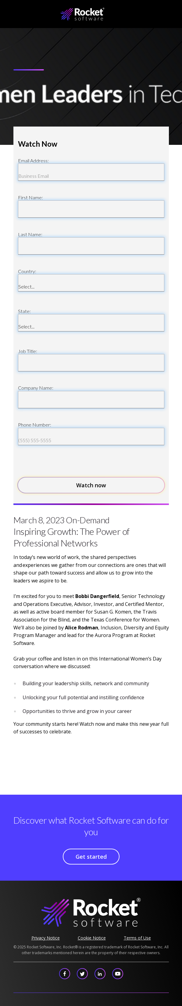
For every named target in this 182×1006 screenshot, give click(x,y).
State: (24, 311)
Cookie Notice (92, 938)
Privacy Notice (45, 938)
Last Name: (30, 234)
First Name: (30, 197)
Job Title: (27, 351)
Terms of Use (137, 938)
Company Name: (35, 388)
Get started (91, 856)
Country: (27, 271)
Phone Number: (34, 425)
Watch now (91, 485)
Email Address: (33, 160)
